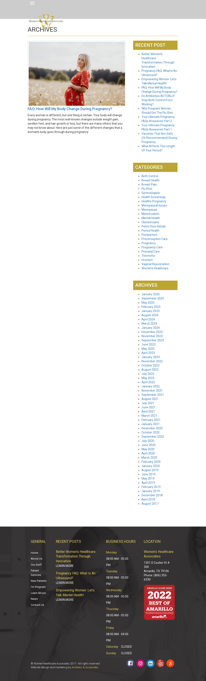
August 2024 (150, 315)
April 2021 (148, 411)
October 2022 (151, 365)
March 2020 (149, 457)
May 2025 (148, 302)
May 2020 (148, 449)
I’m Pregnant (38, 586)
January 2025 (151, 311)
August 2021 (150, 399)
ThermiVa (148, 255)
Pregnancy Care (152, 247)
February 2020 (151, 461)
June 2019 (149, 474)
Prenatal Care (151, 251)
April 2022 (148, 382)
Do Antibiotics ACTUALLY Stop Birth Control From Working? (158, 100)
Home (34, 552)
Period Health (150, 230)
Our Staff (36, 564)
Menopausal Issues (154, 205)
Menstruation (150, 213)
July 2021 (148, 403)
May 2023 (148, 348)
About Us (36, 558)
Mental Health (151, 218)
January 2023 (151, 357)
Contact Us (37, 604)
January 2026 (151, 294)
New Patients (38, 580)
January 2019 (151, 491)
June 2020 (149, 445)
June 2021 (149, 407)
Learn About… (39, 593)
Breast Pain (149, 184)
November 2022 (152, 361)
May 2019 (148, 478)
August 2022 (150, 369)
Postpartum (149, 234)
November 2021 (152, 390)
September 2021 (153, 394)
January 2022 (151, 386)
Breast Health (151, 180)
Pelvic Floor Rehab (154, 226)
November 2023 (152, 336)
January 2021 (151, 424)
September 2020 (153, 436)
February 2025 (151, 306)
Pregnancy (149, 243)
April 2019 (148, 482)
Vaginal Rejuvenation (155, 264)
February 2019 (151, 487)
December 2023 (152, 332)
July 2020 (148, 440)
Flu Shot (147, 188)
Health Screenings (154, 197)
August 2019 (150, 470)
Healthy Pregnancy (154, 201)
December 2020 (152, 428)
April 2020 (148, 453)
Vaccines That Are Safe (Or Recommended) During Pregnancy (159, 138)
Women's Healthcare (155, 268)
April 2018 (148, 499)
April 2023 (148, 353)
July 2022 (148, 373)
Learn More (65, 566)
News (34, 598)
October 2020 (151, 432)
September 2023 (153, 340)
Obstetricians (150, 222)
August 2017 (150, 503)
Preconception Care (155, 239)
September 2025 (153, 298)
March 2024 (149, 323)
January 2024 (151, 327)
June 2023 (149, 344)
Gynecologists (151, 193)
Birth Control (150, 176)
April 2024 (148, 319)
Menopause (149, 209)
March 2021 (149, 415)
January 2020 (151, 466)
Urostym (147, 260)
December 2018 (152, 495)
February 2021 (151, 420)
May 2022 (148, 378)
